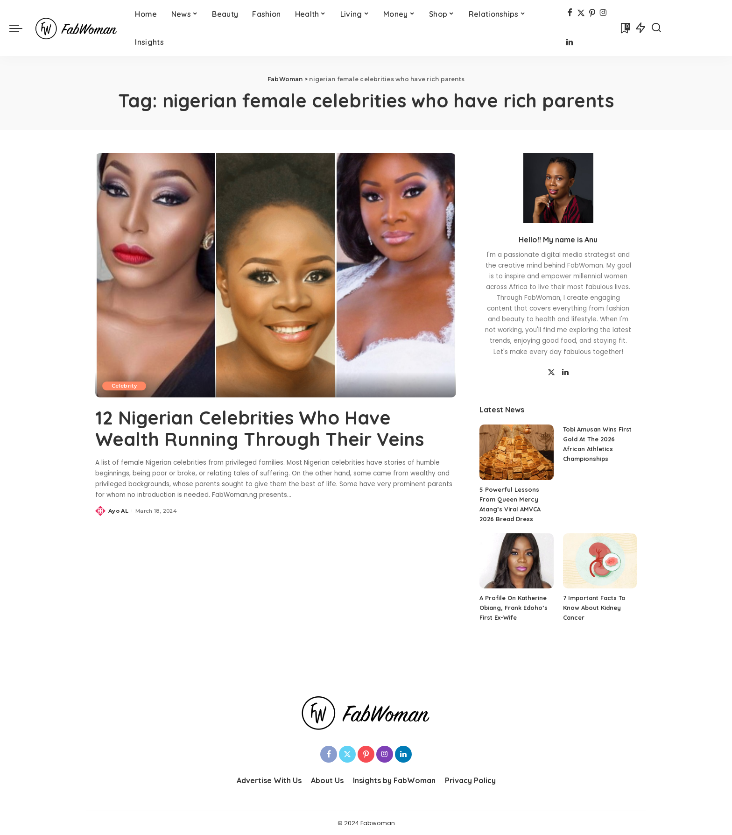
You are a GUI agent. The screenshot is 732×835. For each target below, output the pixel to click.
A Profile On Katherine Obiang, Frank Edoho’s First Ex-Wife (513, 607)
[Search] (656, 28)
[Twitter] (581, 13)
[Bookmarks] (624, 28)
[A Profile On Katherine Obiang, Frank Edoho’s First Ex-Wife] (516, 561)
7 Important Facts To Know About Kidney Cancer (594, 607)
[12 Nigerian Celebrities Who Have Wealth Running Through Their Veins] (275, 275)
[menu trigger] (20, 28)
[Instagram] (603, 13)
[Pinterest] (592, 13)
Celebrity (124, 385)
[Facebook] (570, 13)
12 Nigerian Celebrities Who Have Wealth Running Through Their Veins (260, 428)
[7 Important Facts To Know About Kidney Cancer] (600, 561)
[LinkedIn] (569, 43)
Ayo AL (118, 510)
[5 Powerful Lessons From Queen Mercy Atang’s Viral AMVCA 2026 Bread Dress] (516, 452)
